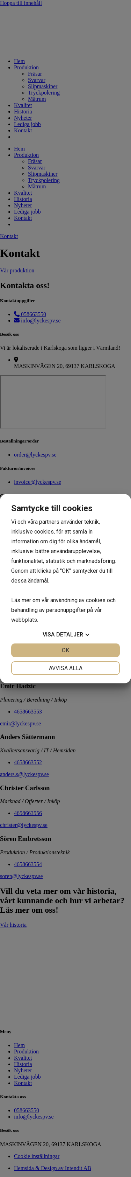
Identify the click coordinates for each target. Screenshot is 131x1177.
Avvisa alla (65, 668)
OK (65, 650)
